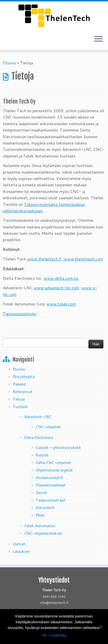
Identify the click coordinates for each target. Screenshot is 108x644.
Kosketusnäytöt (49, 477)
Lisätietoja (58, 635)
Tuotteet (20, 406)
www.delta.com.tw (61, 278)
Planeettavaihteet (51, 485)
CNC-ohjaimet (48, 426)
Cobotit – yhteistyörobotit (58, 447)
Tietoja (19, 399)
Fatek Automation (39, 525)
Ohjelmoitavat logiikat (54, 470)
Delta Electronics (38, 437)
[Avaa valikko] (98, 39)
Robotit (42, 455)
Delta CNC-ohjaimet (53, 462)
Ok (44, 635)
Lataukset (21, 551)
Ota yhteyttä (24, 376)
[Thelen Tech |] (54, 15)
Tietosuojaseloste (19, 314)
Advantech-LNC (38, 416)
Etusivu (9, 63)
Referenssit (23, 391)
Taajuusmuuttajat (51, 500)
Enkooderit (45, 507)
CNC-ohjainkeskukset (43, 533)
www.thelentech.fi (45, 259)
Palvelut (19, 384)
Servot (41, 492)
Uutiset (19, 544)
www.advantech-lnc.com (56, 288)
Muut (40, 515)
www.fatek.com (61, 304)
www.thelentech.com (83, 259)
